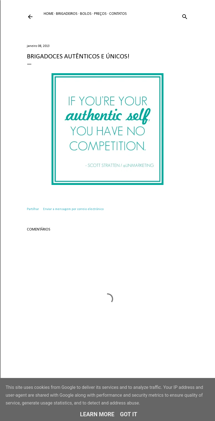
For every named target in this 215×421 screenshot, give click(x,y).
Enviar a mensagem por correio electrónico (73, 209)
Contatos (118, 14)
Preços (100, 14)
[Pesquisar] (184, 16)
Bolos (86, 14)
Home (48, 14)
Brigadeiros (67, 14)
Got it (128, 414)
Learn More (97, 414)
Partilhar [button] (33, 209)
